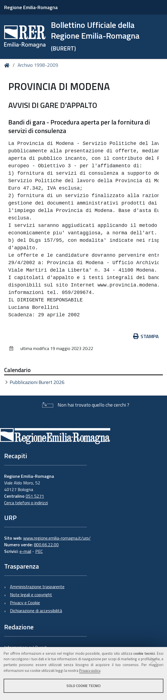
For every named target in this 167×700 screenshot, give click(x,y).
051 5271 (35, 496)
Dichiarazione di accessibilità (36, 610)
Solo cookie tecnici (83, 685)
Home (8, 65)
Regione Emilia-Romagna (31, 7)
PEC (39, 551)
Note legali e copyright (31, 594)
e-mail (25, 551)
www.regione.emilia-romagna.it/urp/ (57, 538)
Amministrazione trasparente (37, 586)
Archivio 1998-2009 (38, 65)
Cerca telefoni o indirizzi (26, 502)
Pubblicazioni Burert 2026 (37, 382)
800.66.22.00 (46, 544)
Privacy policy (89, 670)
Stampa (146, 336)
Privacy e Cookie (25, 602)
